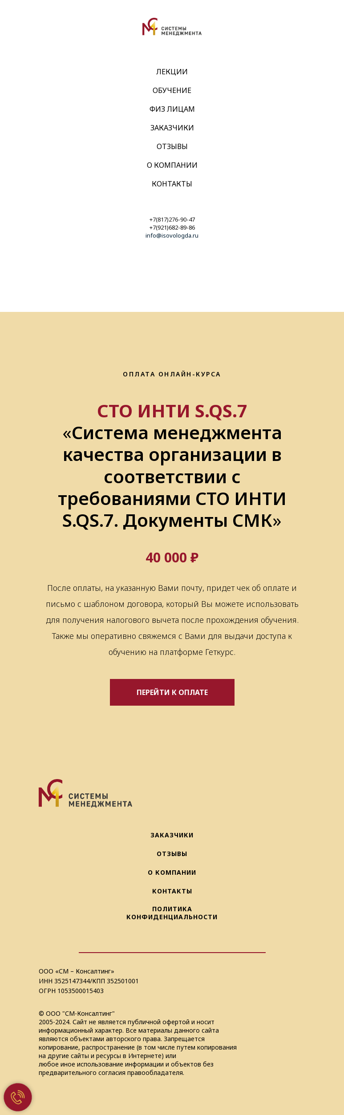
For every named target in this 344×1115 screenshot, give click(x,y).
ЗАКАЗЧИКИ (172, 835)
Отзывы (172, 146)
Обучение (172, 90)
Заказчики (172, 128)
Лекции (172, 72)
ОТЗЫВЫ (172, 853)
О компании (172, 165)
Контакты (172, 184)
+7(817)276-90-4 (171, 219)
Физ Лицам (172, 109)
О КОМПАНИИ (172, 872)
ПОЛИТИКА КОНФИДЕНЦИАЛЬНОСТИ (172, 913)
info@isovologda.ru (172, 235)
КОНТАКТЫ (172, 891)
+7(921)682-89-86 (172, 227)
